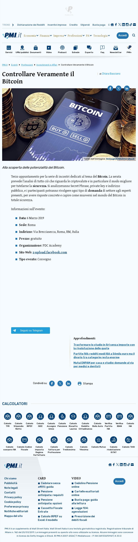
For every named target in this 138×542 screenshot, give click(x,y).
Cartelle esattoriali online (85, 493)
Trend (6, 24)
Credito (73, 24)
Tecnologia (100, 35)
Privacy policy (13, 497)
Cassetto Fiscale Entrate (50, 510)
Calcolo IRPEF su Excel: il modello (50, 518)
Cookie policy (12, 502)
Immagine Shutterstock (120, 159)
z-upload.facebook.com (50, 252)
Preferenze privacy (16, 506)
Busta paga (99, 24)
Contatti (9, 492)
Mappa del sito (13, 516)
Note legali (11, 487)
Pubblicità (10, 483)
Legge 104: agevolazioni (80, 510)
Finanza (44, 35)
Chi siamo (10, 478)
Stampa (88, 383)
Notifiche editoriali (16, 511)
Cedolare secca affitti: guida (49, 485)
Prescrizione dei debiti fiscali (83, 518)
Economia (30, 35)
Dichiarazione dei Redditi (31, 24)
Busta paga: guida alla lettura (85, 501)
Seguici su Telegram (31, 330)
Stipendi (85, 24)
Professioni (75, 35)
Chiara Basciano (111, 73)
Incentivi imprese (57, 24)
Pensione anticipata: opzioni (50, 501)
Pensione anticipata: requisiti (50, 493)
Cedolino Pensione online (85, 485)
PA (87, 35)
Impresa (58, 35)
